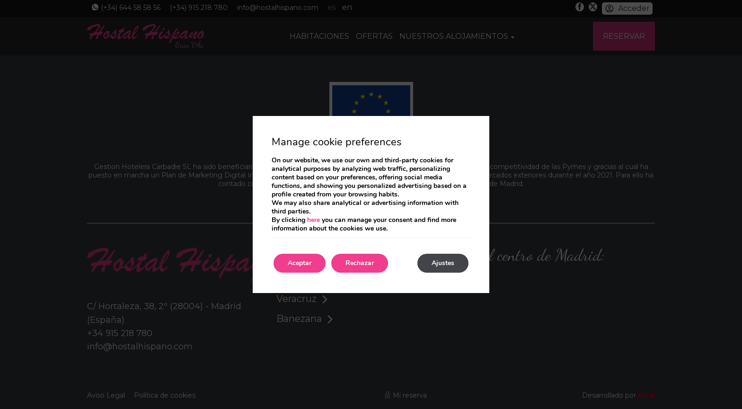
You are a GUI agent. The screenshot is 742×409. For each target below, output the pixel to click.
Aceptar (299, 262)
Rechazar (359, 262)
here (313, 219)
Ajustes (443, 262)
